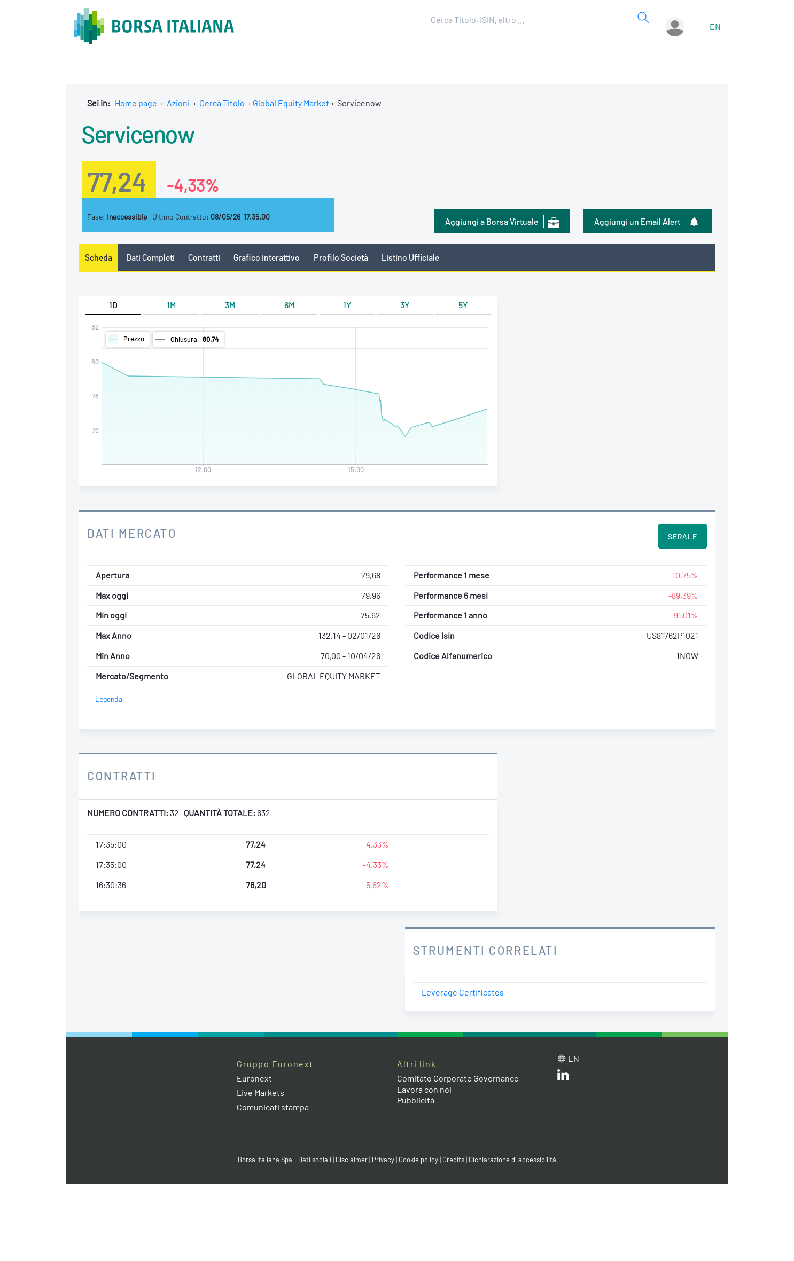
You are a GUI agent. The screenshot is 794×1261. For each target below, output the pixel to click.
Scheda (98, 257)
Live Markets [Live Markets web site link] (260, 1092)
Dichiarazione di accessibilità (512, 1159)
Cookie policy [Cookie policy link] (418, 1159)
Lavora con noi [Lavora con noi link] (424, 1089)
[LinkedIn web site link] (563, 1077)
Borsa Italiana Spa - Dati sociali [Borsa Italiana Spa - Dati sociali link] (284, 1159)
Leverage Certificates (463, 992)
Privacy (383, 1159)
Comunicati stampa (273, 1107)
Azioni (178, 103)
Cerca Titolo (222, 103)
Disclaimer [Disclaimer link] (352, 1159)
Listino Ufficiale (410, 257)
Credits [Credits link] (453, 1159)
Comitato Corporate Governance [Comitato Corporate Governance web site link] (458, 1078)
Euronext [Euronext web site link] (254, 1078)
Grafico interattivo (266, 257)
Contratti (204, 257)
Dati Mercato (131, 533)
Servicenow (138, 133)
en (715, 26)
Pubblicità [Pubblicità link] (415, 1100)
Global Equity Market (291, 103)
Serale (682, 536)
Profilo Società (341, 257)
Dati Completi (150, 257)
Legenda (108, 698)
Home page (136, 103)
